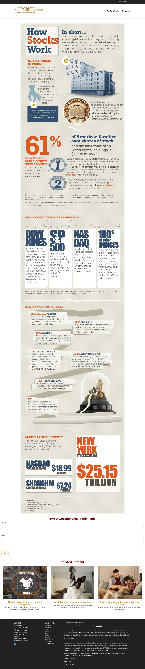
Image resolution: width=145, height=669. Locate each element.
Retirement (48, 625)
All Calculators (49, 643)
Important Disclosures (69, 658)
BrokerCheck (99, 626)
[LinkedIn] (17, 2)
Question (5, 535)
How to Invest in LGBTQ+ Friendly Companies (25, 603)
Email (76, 522)
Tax (46, 633)
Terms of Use (67, 661)
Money (47, 635)
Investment (48, 627)
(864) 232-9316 (122, 2)
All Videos (48, 641)
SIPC (107, 647)
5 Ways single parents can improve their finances (120, 603)
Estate (47, 629)
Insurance (48, 631)
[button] (112, 11)
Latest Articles (49, 639)
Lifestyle (47, 637)
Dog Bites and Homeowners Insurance (72, 602)
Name (4, 522)
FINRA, (104, 647)
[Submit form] (7, 553)
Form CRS (81, 622)
